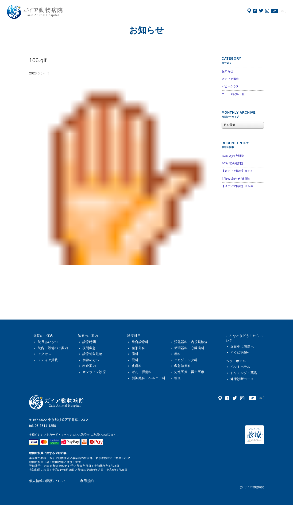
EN (282, 10)
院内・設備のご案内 (53, 348)
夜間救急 (89, 348)
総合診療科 (140, 342)
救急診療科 (182, 366)
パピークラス (230, 86)
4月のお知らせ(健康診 (236, 178)
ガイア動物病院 (57, 402)
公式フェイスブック (255, 10)
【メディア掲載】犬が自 (237, 186)
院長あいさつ (48, 342)
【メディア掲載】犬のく (237, 171)
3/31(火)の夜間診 (233, 156)
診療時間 (89, 342)
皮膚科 (137, 366)
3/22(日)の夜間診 (233, 163)
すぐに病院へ (240, 352)
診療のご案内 (88, 336)
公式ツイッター (261, 10)
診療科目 (134, 336)
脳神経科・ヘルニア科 (148, 378)
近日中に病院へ (242, 346)
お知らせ (227, 71)
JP (274, 10)
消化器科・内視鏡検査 (191, 342)
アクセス (249, 10)
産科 (177, 354)
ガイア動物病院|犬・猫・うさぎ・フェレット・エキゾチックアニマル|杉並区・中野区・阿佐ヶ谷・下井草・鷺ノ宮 (34, 12)
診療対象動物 (92, 354)
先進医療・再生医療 (189, 372)
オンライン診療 (94, 372)
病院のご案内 (43, 336)
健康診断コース (242, 379)
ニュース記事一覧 (233, 94)
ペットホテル (236, 361)
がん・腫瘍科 (142, 372)
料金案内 (89, 366)
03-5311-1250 (45, 426)
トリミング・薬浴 (243, 373)
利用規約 (87, 481)
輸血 (177, 378)
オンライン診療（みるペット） (254, 434)
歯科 (135, 354)
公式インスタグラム (267, 10)
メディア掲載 (230, 79)
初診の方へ (90, 360)
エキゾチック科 (186, 360)
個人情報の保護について (47, 481)
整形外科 (138, 348)
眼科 (135, 360)
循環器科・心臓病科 (189, 348)
